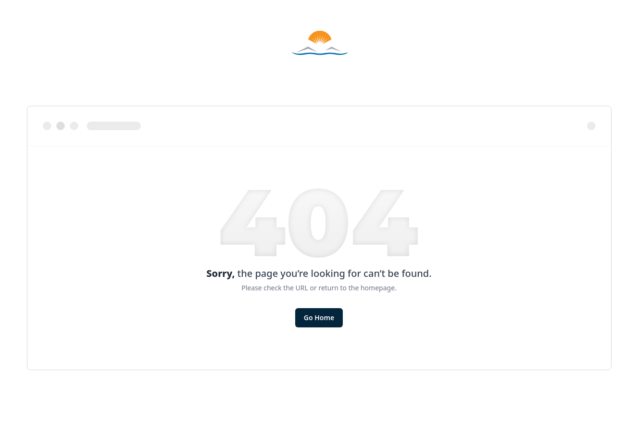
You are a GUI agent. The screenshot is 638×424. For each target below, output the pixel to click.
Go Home (319, 317)
